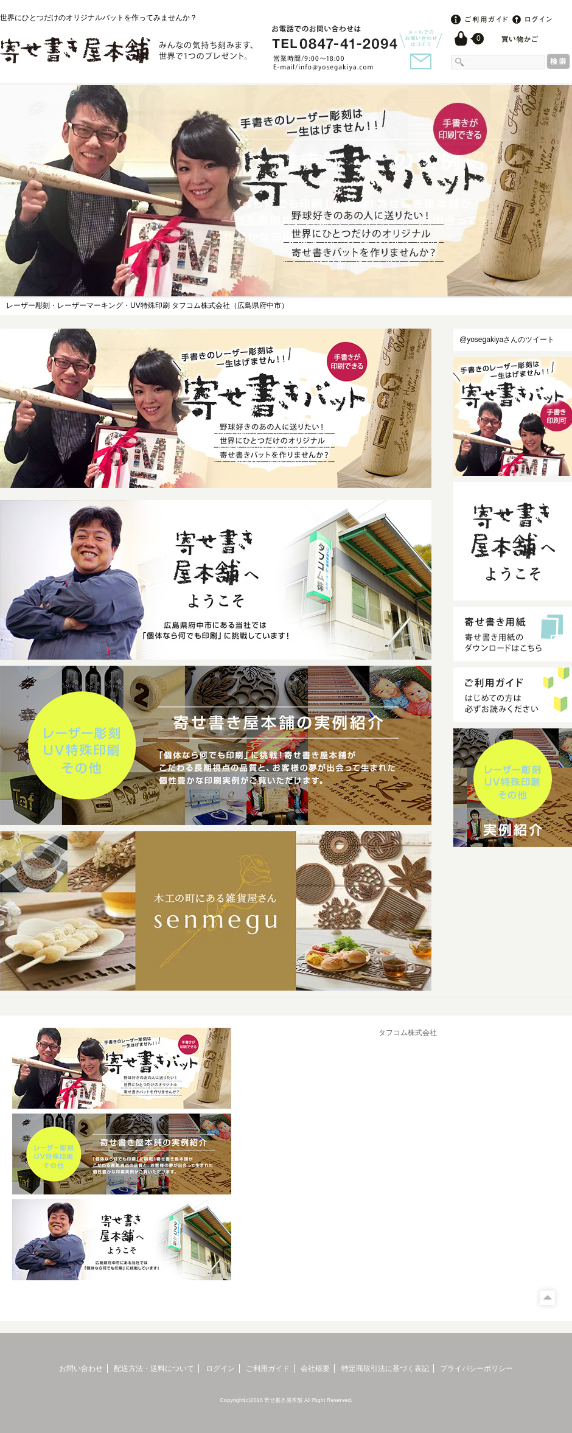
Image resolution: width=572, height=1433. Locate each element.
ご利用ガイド (268, 1368)
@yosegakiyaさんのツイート (506, 339)
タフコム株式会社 (407, 1032)
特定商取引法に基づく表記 (385, 1368)
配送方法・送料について (154, 1368)
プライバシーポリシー (476, 1368)
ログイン (220, 1368)
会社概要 (315, 1368)
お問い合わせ (81, 1368)
